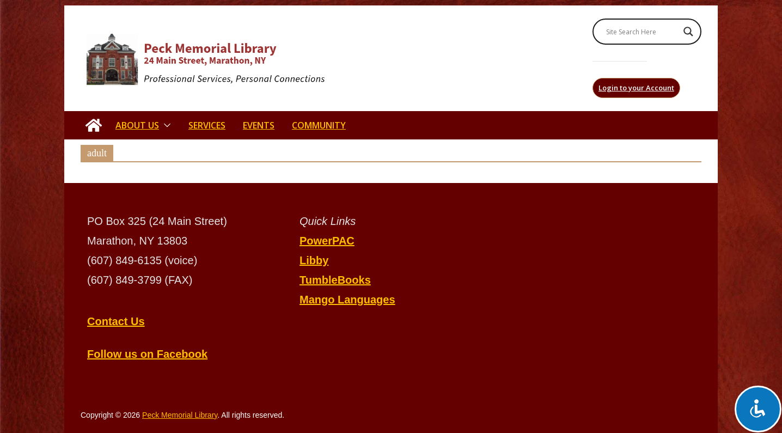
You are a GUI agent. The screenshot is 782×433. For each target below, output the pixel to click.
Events (258, 125)
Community (319, 125)
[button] (165, 125)
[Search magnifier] (688, 31)
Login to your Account (636, 88)
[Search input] (642, 31)
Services (206, 125)
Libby (314, 260)
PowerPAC (327, 241)
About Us (137, 125)
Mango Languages (347, 300)
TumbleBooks (335, 280)
